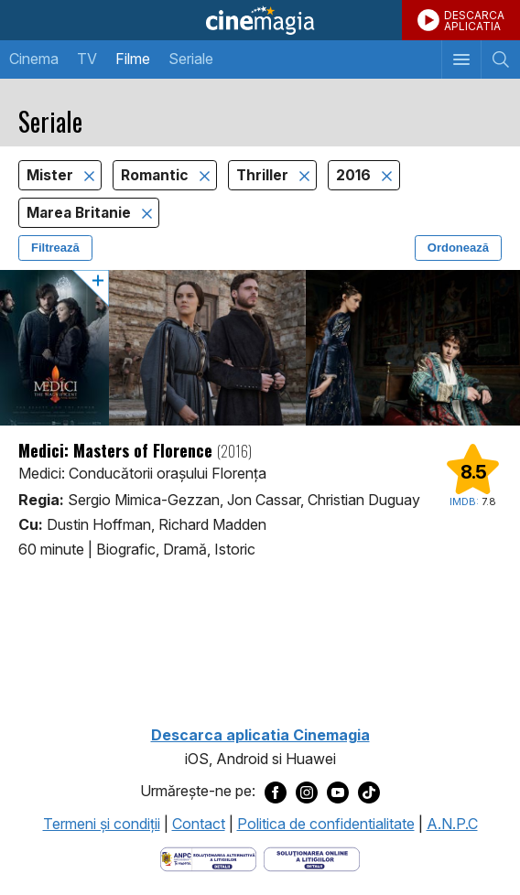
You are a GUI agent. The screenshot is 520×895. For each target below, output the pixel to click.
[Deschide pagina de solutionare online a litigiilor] (312, 857)
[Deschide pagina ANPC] (208, 857)
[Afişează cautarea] (500, 59)
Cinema (34, 58)
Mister (52, 175)
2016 (355, 175)
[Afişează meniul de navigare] (461, 59)
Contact (198, 823)
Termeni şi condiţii (101, 823)
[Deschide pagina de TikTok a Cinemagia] (369, 791)
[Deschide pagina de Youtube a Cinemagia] (338, 791)
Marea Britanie (81, 212)
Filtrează (55, 247)
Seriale (190, 58)
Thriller (264, 175)
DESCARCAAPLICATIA (474, 20)
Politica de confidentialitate (326, 823)
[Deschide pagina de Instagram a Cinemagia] (307, 791)
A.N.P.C (452, 823)
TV (87, 58)
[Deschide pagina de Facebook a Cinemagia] (276, 791)
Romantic (156, 175)
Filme (132, 58)
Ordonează (458, 247)
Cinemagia (260, 20)
